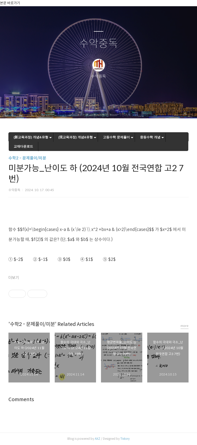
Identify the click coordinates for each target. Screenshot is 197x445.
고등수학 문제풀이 (116, 137)
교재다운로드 (23, 146)
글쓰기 (73, 108)
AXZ (97, 439)
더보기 (13, 277)
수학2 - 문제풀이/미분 (27, 158)
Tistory (125, 439)
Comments (21, 399)
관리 (124, 108)
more (185, 326)
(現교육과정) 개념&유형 (75, 137)
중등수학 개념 (150, 137)
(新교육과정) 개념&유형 (31, 137)
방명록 (90, 108)
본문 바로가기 (10, 3)
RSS (107, 108)
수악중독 (98, 44)
